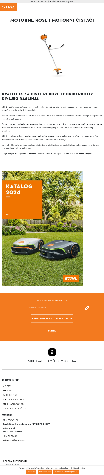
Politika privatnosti (14, 399)
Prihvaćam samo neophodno (66, 471)
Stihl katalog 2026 (13, 404)
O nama (7, 385)
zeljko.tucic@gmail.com (13, 440)
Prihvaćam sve (45, 471)
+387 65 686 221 (10, 436)
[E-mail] (52, 307)
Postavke (31, 471)
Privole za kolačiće (14, 408)
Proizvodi (8, 390)
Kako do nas (10, 395)
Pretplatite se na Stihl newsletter (52, 318)
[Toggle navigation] (99, 7)
